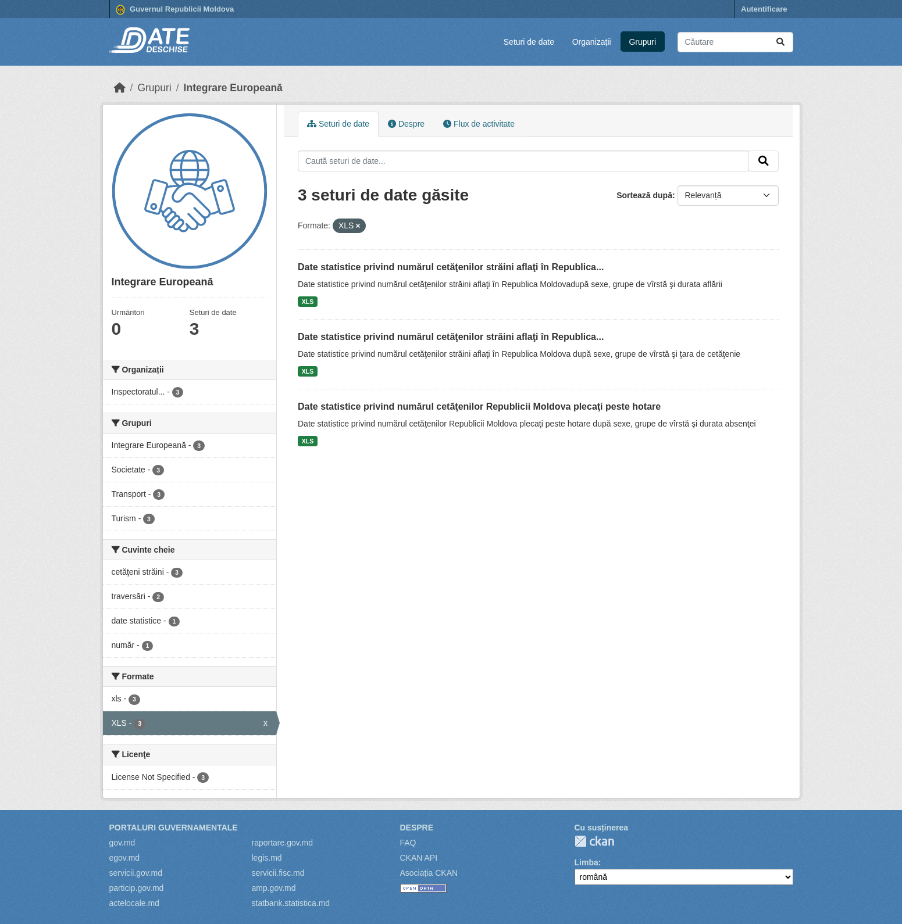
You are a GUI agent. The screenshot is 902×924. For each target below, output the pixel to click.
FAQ (408, 842)
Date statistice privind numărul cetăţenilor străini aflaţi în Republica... (451, 267)
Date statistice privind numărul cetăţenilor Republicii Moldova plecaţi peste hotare (479, 406)
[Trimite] (780, 42)
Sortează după (644, 195)
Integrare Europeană (233, 88)
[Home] (120, 88)
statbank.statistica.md (291, 903)
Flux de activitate (479, 123)
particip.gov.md (136, 888)
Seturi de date (529, 41)
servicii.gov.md (136, 873)
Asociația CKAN (429, 873)
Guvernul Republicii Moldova (175, 10)
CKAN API (419, 857)
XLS (307, 301)
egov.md (124, 857)
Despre (406, 123)
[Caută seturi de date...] (735, 42)
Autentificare (764, 9)
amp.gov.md (274, 888)
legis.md (267, 857)
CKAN (594, 841)
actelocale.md (134, 903)
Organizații (591, 41)
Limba (586, 862)
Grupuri (642, 41)
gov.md (122, 842)
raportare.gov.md (282, 842)
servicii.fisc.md (278, 873)
